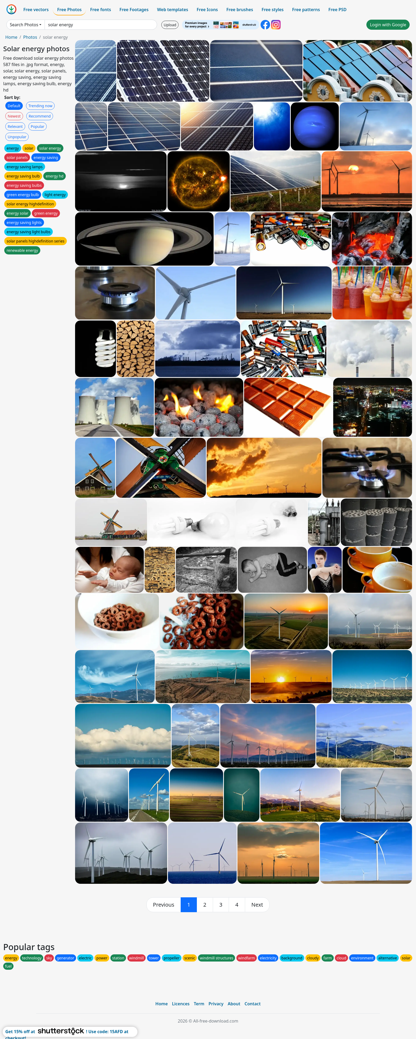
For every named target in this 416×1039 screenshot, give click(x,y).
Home (11, 37)
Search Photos (24, 25)
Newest (14, 116)
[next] (257, 904)
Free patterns (306, 9)
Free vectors (36, 9)
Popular (37, 126)
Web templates (172, 9)
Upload (170, 24)
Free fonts (100, 9)
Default (14, 105)
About (234, 1004)
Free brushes (239, 9)
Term (199, 1004)
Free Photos (69, 9)
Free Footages (134, 9)
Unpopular (17, 136)
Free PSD (337, 9)
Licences (180, 1004)
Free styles (273, 9)
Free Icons (207, 9)
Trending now (40, 105)
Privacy (216, 1004)
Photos (30, 37)
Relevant (15, 126)
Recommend (40, 116)
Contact (253, 1004)
